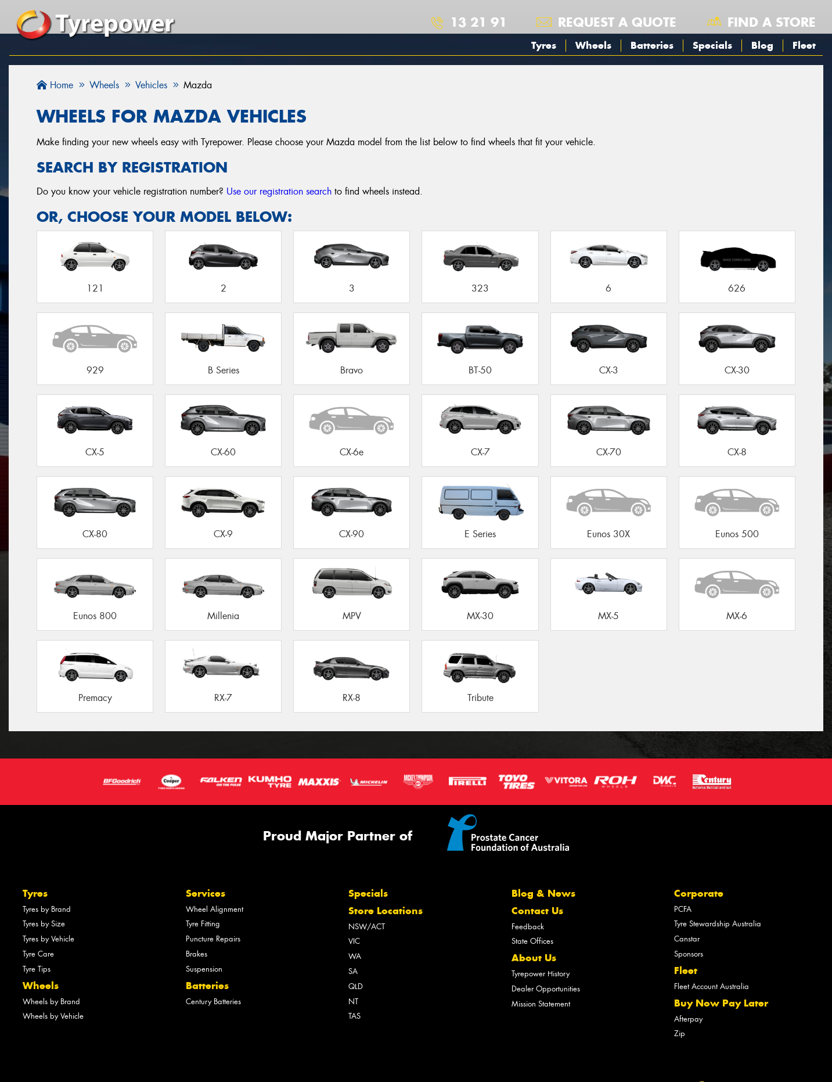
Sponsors (688, 954)
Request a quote (617, 22)
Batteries (652, 45)
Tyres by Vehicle (48, 939)
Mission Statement (541, 1004)
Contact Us (537, 910)
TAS (354, 1016)
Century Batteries (213, 1001)
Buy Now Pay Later (721, 1003)
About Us (534, 957)
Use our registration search (279, 191)
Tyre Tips (37, 969)
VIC (354, 941)
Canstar (687, 939)
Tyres (543, 45)
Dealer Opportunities (546, 989)
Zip (679, 1033)
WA (354, 956)
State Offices (532, 941)
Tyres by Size (44, 924)
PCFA (682, 909)
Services (205, 893)
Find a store (771, 22)
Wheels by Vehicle (53, 1016)
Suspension (204, 969)
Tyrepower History (541, 974)
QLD (355, 986)
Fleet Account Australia (711, 986)
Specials (712, 45)
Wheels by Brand (51, 1001)
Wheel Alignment (214, 909)
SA (353, 971)
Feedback (528, 927)
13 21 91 (478, 22)
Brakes (196, 954)
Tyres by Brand (47, 909)
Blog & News (543, 893)
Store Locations (385, 910)
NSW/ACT (366, 927)
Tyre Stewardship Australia (717, 924)
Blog (762, 45)
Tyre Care (38, 954)
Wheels (593, 45)
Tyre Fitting (203, 924)
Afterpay (688, 1019)
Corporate (698, 893)
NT (353, 1001)
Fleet (804, 45)
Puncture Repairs (213, 939)
